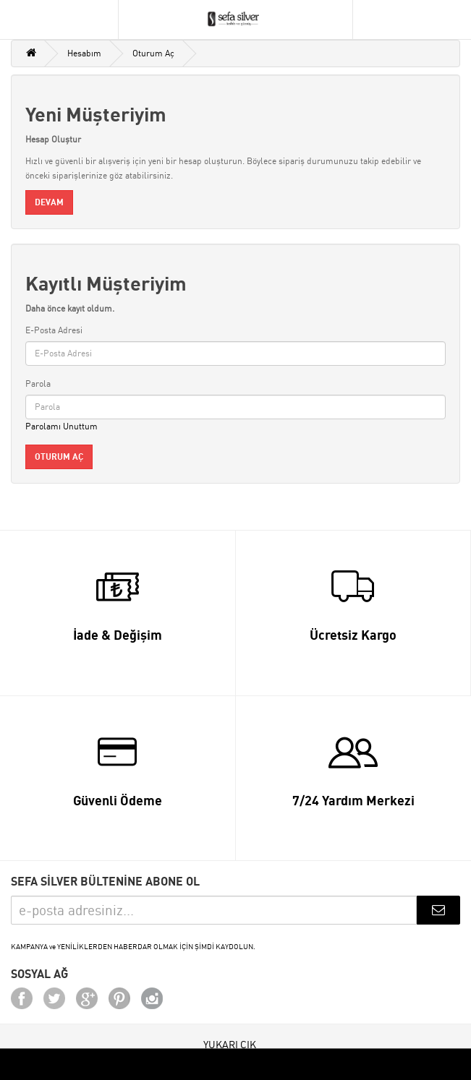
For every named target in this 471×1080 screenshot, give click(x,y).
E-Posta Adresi (53, 330)
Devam (49, 202)
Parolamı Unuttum (61, 426)
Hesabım (84, 53)
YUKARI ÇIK (229, 1044)
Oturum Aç (153, 53)
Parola (38, 383)
